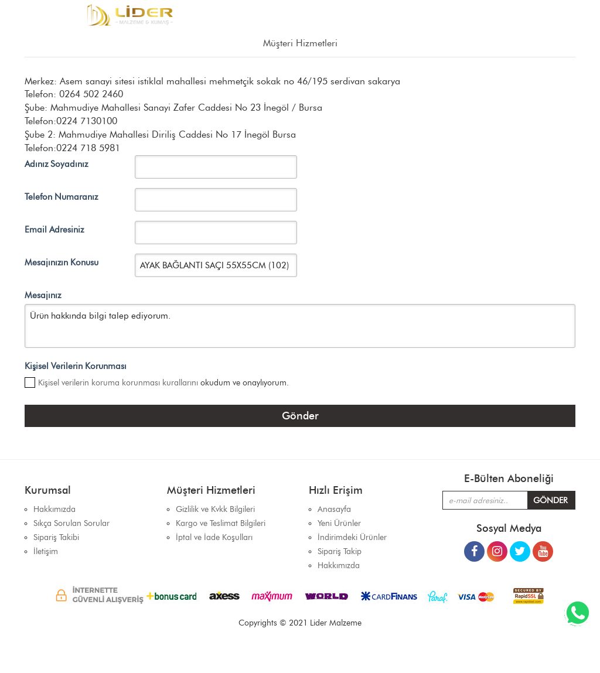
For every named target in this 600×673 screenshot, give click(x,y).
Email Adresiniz (54, 229)
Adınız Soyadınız (56, 164)
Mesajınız (43, 295)
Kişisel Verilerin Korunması (76, 366)
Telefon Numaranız (61, 197)
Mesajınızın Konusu (61, 262)
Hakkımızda (339, 565)
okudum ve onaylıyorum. (163, 383)
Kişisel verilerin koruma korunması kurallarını (118, 383)
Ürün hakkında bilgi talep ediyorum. (300, 326)
